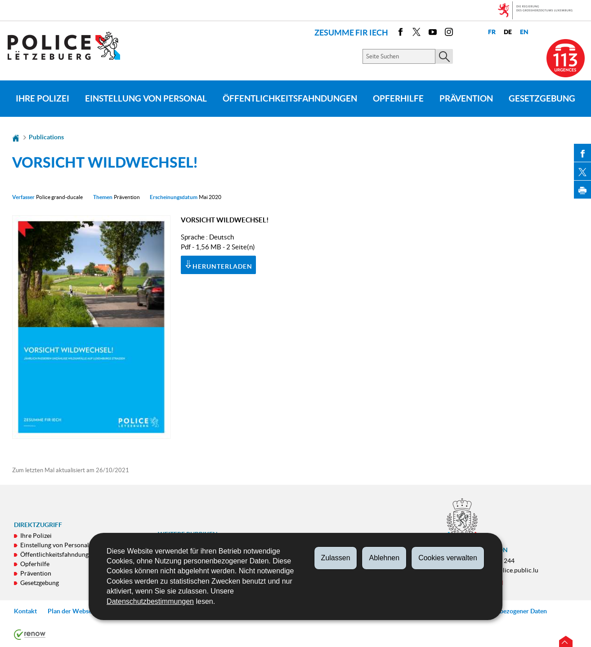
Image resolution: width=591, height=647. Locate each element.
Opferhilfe (398, 98)
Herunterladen (218, 265)
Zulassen (335, 558)
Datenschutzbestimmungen (150, 601)
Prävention (466, 98)
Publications (46, 137)
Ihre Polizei (42, 98)
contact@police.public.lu (503, 570)
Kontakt (25, 611)
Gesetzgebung (542, 98)
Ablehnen (384, 558)
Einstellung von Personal (146, 98)
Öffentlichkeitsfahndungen (290, 98)
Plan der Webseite (73, 611)
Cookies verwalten (447, 558)
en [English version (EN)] (524, 32)
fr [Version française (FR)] (492, 32)
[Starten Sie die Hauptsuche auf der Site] (444, 56)
